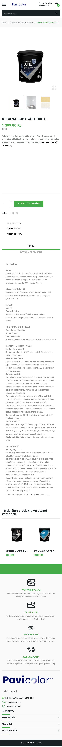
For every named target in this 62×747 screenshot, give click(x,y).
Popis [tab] (31, 245)
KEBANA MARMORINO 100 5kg (17, 551)
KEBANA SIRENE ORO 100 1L (45, 551)
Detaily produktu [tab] (31, 252)
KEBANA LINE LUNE (40, 494)
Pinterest (16, 213)
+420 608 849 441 (13, 707)
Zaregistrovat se (45, 3)
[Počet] (6, 204)
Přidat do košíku (30, 203)
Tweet (13, 213)
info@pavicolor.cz (13, 702)
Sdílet (10, 213)
